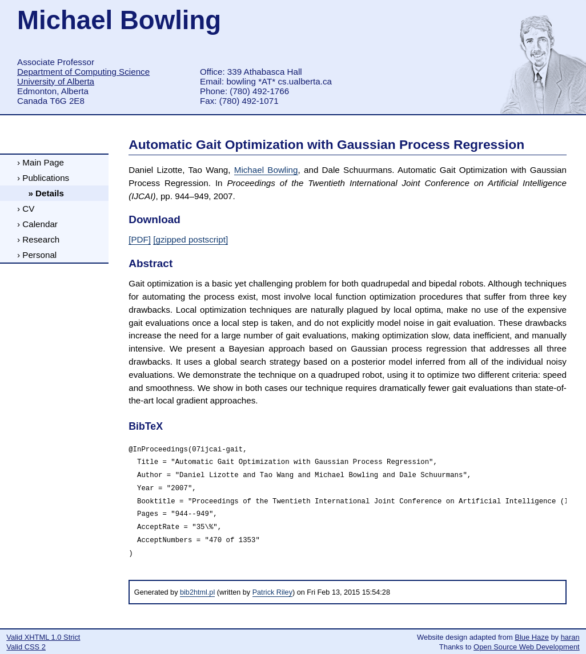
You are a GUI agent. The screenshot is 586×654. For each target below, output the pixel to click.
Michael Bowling (266, 170)
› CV (25, 208)
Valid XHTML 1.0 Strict (43, 637)
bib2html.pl (197, 592)
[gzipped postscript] (190, 239)
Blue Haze (532, 637)
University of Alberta (55, 81)
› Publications (43, 178)
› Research (38, 239)
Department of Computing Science (83, 71)
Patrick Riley (272, 592)
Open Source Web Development (526, 647)
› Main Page (40, 162)
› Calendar (37, 224)
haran (570, 637)
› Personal (37, 255)
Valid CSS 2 (26, 647)
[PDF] (140, 239)
